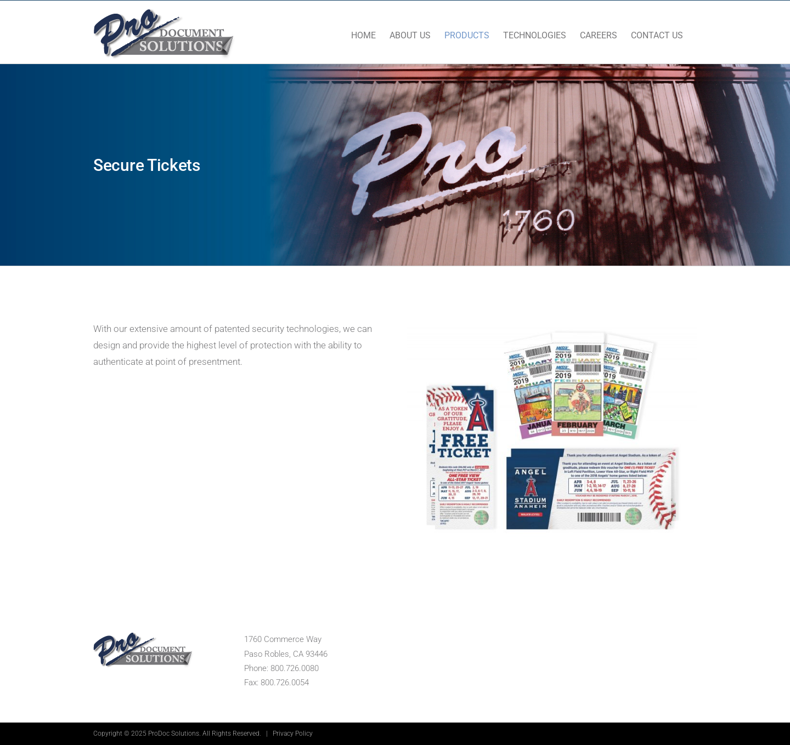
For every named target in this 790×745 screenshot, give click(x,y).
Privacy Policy (293, 733)
